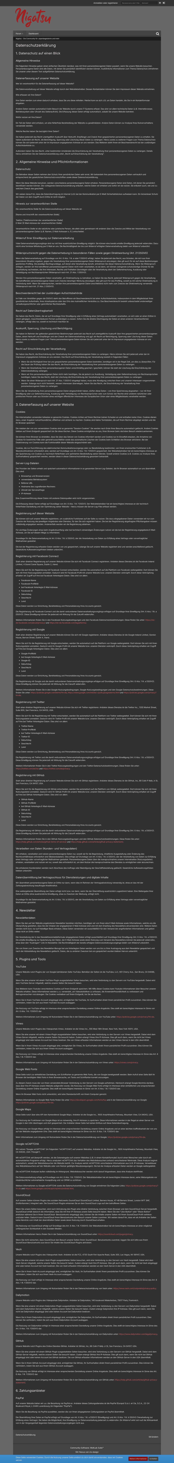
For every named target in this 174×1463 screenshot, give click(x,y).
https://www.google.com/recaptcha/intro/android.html (49, 1188)
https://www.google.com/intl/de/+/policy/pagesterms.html (93, 692)
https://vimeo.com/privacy (126, 1062)
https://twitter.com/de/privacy (56, 768)
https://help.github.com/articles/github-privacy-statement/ (97, 842)
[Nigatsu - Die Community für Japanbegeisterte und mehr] (33, 17)
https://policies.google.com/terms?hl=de (49, 692)
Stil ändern (153, 1437)
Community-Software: (87, 1448)
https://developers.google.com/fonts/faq (88, 1100)
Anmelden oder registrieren (106, 3)
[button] (160, 2)
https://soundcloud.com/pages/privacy (115, 1234)
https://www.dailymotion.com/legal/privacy (138, 1334)
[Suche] (157, 34)
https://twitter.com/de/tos (27, 768)
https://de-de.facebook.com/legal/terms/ (68, 623)
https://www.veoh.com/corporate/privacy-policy (134, 1288)
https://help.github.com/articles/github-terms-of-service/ (41, 842)
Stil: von (87, 1452)
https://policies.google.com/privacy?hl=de (135, 1017)
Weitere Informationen (138, 1459)
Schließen (153, 1459)
